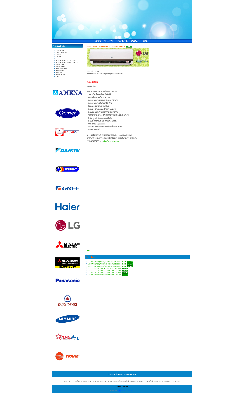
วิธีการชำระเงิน (122, 41)
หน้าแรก (98, 41)
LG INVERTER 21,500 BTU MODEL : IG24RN (105, 275)
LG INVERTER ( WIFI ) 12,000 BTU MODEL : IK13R (107, 262)
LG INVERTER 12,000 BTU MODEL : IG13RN (105, 270)
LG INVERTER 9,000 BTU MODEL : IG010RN (105, 268)
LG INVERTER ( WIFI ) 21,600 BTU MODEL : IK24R (107, 266)
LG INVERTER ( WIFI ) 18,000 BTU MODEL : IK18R (107, 264)
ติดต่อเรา (146, 41)
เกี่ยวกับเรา (135, 41)
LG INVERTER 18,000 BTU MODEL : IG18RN (105, 273)
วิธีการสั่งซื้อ (108, 41)
